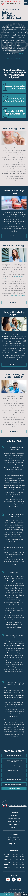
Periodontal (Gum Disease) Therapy (14, 759)
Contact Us (14, 825)
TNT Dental (21, 890)
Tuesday (6, 855)
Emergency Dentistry (13, 778)
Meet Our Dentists (14, 819)
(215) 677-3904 (14, 842)
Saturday (7, 865)
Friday (6, 863)
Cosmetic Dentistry (13, 773)
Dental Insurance (14, 823)
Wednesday (8, 857)
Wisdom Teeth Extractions (13, 782)
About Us (14, 814)
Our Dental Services (14, 817)
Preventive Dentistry (13, 753)
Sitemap (10, 889)
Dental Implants (13, 769)
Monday (6, 852)
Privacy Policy (16, 889)
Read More (13, 234)
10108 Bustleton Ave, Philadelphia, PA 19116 (14, 837)
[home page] (11, 2)
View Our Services (13, 787)
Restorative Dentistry (13, 764)
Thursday (7, 860)
